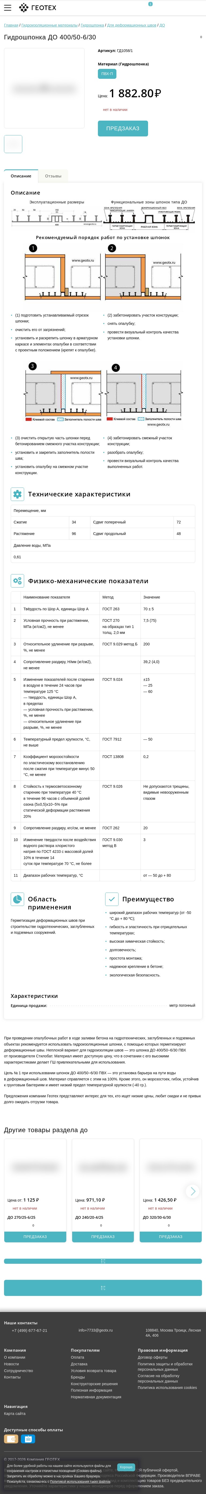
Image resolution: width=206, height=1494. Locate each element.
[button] (192, 1191)
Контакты (12, 1377)
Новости (11, 1364)
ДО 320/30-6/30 (157, 1217)
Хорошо (126, 1467)
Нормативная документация (96, 1397)
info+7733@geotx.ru (96, 1330)
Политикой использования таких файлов (80, 1482)
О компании (14, 1357)
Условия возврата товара (93, 1371)
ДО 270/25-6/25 (21, 1217)
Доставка (79, 1364)
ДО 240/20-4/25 (89, 1217)
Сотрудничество (18, 1371)
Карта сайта (14, 1413)
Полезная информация (91, 1390)
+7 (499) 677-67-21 (29, 1330)
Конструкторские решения (94, 1384)
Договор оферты (153, 1357)
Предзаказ (122, 128)
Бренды (78, 1377)
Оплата (77, 1357)
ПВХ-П (107, 74)
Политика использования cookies (167, 1387)
